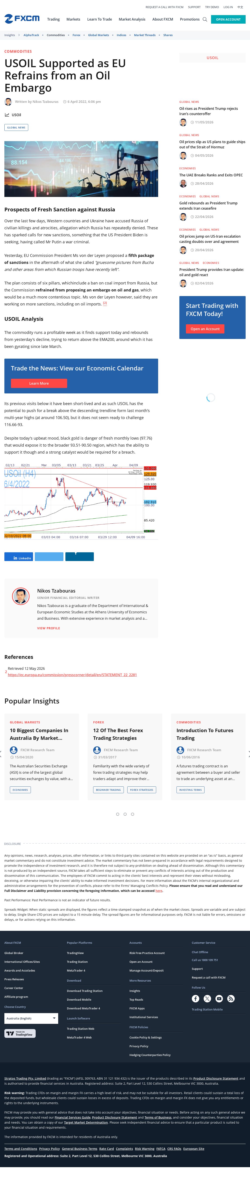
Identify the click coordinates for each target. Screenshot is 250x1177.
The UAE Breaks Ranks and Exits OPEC (211, 175)
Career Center (13, 998)
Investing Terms (190, 800)
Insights (9, 35)
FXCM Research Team (37, 760)
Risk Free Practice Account (147, 963)
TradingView (75, 963)
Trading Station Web (80, 1038)
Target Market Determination (86, 1132)
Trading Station (77, 972)
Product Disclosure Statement (215, 1088)
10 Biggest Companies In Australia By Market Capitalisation (39, 744)
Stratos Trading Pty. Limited (25, 1088)
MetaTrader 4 (76, 980)
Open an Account (205, 328)
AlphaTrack (31, 35)
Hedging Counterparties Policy (150, 1065)
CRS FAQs (174, 1158)
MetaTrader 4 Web (79, 1047)
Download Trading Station (85, 1001)
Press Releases (14, 989)
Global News (16, 127)
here (159, 900)
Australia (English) (19, 1028)
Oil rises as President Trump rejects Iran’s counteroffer (208, 111)
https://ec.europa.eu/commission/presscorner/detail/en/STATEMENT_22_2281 (72, 688)
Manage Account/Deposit (146, 980)
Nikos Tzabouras (45, 101)
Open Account (228, 19)
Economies (187, 168)
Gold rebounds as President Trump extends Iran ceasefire (208, 206)
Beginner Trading (108, 800)
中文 (243, 7)
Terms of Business (158, 1127)
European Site (193, 1158)
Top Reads (136, 1009)
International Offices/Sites (22, 972)
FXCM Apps (137, 1018)
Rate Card (106, 1158)
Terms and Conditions (20, 1158)
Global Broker (13, 963)
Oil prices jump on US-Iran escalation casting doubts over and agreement (210, 239)
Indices (121, 35)
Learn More (39, 383)
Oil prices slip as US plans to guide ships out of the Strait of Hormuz (212, 144)
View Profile (48, 642)
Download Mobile (79, 1009)
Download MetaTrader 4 (83, 1018)
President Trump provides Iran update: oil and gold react (211, 272)
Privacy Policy (138, 1056)
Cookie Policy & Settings (145, 1047)
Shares (168, 35)
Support (197, 7)
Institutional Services (143, 1027)
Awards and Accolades (19, 980)
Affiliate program (16, 1007)
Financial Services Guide (73, 1127)
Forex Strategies (141, 800)
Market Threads (145, 35)
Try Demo (214, 7)
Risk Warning (144, 1158)
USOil (16, 114)
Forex (76, 35)
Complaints (124, 1158)
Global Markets (98, 35)
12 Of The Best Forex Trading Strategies (118, 744)
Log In (230, 7)
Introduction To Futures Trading (205, 744)
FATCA (160, 1158)
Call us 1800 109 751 (205, 970)
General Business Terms (79, 1158)
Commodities (56, 35)
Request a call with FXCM (167, 7)
